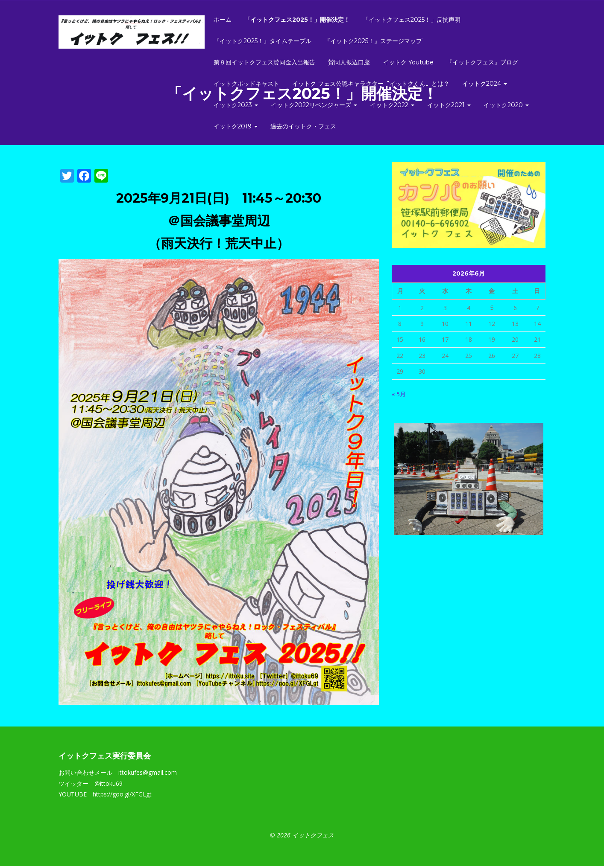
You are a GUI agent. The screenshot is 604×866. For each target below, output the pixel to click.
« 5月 (399, 394)
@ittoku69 (108, 783)
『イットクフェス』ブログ (482, 62)
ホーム (223, 19)
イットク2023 (236, 105)
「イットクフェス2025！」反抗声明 (411, 19)
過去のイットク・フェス (303, 126)
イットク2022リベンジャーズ (314, 105)
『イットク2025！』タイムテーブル (262, 41)
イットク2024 (484, 83)
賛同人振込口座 (349, 62)
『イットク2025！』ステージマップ (373, 41)
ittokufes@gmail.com (147, 772)
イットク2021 (449, 105)
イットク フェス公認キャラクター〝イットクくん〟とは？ (370, 83)
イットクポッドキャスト (246, 83)
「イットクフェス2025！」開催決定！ (297, 19)
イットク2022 (392, 105)
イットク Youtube (408, 62)
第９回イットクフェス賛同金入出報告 (264, 62)
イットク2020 (506, 105)
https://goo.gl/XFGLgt (122, 794)
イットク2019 (236, 126)
